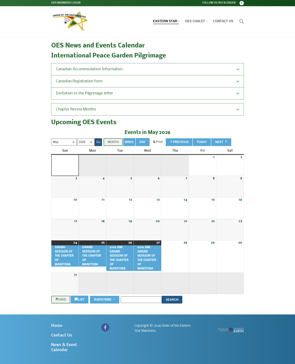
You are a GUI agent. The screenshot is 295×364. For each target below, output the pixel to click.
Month (113, 142)
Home (56, 326)
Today (202, 142)
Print (158, 142)
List (80, 300)
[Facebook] (241, 3)
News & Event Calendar (64, 347)
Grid (60, 300)
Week (129, 142)
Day (142, 142)
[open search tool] (241, 21)
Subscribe (105, 299)
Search (174, 299)
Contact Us (61, 335)
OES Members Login (66, 3)
